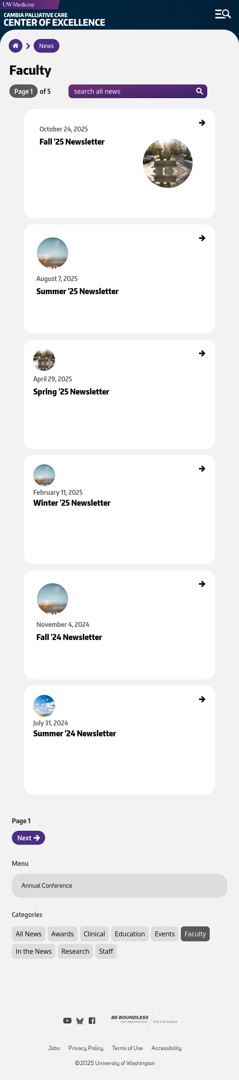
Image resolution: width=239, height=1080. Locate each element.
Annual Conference (46, 886)
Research (75, 951)
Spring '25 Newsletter (42, 345)
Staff (106, 951)
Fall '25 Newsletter (40, 114)
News (46, 46)
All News (28, 933)
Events (165, 933)
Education (130, 933)
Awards (62, 933)
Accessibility (167, 1049)
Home (14, 50)
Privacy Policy (85, 1049)
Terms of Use (127, 1049)
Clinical (94, 933)
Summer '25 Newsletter (44, 229)
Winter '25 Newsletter (43, 460)
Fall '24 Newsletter (40, 575)
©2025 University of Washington (115, 1064)
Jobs (54, 1049)
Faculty (195, 933)
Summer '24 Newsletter (44, 691)
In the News (34, 951)
